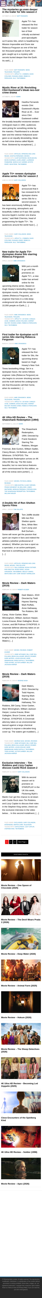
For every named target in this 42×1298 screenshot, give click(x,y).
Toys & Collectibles (25, 1246)
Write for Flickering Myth (25, 1265)
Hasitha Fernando (17, 156)
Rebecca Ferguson (29, 323)
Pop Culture (25, 1227)
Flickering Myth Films (25, 1250)
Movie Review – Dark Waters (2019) (18, 584)
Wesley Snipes (27, 571)
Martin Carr (18, 824)
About (25, 1254)
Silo (14, 78)
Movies (27, 156)
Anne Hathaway (20, 654)
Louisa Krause (20, 658)
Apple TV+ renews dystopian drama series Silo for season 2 (20, 175)
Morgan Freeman (19, 489)
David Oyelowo (21, 321)
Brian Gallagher (18, 656)
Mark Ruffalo (19, 660)
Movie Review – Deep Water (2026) (18, 954)
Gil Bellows (21, 487)
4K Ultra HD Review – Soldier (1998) (19, 1152)
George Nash (19, 741)
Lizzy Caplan (29, 827)
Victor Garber (20, 662)
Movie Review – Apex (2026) (15, 1184)
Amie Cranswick (20, 315)
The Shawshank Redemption (15, 491)
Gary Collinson (20, 234)
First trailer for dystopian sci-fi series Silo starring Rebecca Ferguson (20, 337)
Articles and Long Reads (25, 1215)
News (28, 70)
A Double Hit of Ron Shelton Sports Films (18, 504)
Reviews (7, 483)
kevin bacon (32, 158)
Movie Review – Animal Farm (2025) (19, 985)
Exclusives (18, 822)
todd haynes (9, 662)
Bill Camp (30, 654)
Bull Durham (19, 567)
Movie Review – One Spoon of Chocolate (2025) (16, 886)
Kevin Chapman (10, 160)
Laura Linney (21, 160)
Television (8, 72)
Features (25, 1212)
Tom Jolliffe (20, 565)
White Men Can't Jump (12, 573)
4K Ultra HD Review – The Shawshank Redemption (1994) (20, 418)
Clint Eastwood (21, 158)
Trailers (16, 72)
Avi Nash (25, 319)
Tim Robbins (21, 78)
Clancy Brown (29, 485)
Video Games (25, 1242)
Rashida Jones (17, 76)
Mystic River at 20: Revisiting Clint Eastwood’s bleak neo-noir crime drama (21, 90)
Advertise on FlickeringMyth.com (25, 1261)
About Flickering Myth (25, 1257)
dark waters (9, 658)
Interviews (8, 824)
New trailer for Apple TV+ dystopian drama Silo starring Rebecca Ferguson (19, 254)
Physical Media (25, 481)
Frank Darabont (10, 487)
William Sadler (10, 493)
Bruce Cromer (30, 656)
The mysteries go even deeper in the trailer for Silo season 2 (20, 10)
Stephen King (31, 489)
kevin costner (30, 567)
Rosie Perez (19, 569)
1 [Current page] (6, 842)
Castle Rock (19, 827)
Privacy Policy (23, 1287)
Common (26, 74)
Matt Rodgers (19, 70)
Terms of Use (12, 1287)
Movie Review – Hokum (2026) (16, 1017)
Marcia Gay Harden (20, 162)
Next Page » (22, 842)
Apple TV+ (18, 74)
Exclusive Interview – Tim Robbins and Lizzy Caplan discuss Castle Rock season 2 (19, 765)
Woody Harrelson (28, 573)
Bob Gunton (19, 485)
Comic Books (25, 1238)
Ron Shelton (9, 569)
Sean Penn (13, 164)
